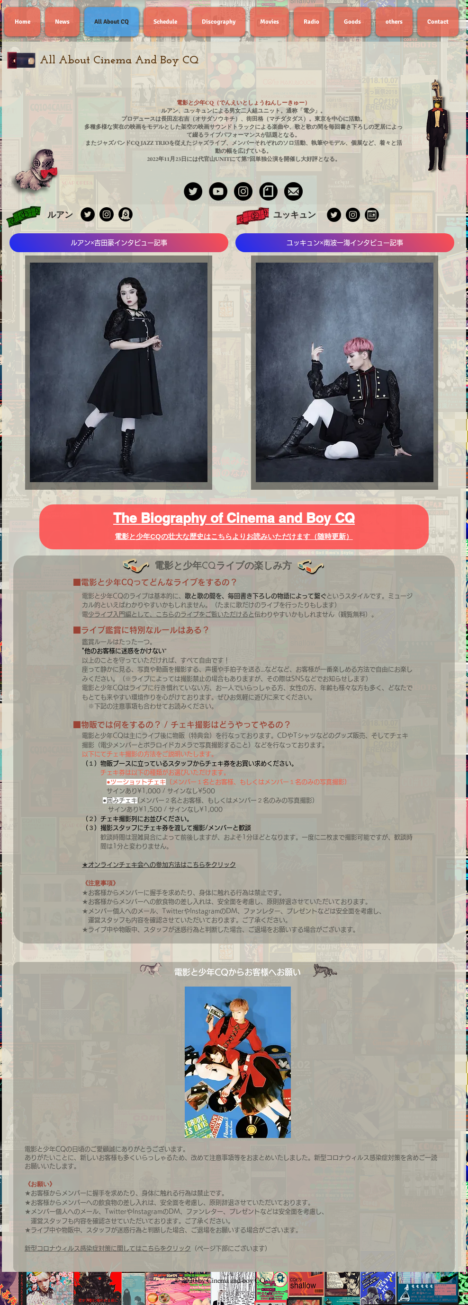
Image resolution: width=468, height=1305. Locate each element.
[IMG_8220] (268, 191)
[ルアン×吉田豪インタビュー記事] (118, 242)
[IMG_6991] (125, 214)
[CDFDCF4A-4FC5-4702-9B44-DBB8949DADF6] (293, 191)
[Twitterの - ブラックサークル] (334, 215)
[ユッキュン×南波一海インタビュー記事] (344, 242)
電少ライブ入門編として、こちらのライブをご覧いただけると (171, 614)
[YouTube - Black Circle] (218, 191)
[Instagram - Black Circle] (243, 191)
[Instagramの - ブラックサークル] (353, 215)
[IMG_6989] (372, 215)
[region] (118, 373)
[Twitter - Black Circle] (193, 191)
